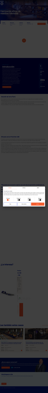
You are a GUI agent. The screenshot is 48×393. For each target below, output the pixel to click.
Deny (10, 204)
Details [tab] (24, 187)
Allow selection (24, 204)
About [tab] (38, 187)
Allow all (37, 204)
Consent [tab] (10, 187)
